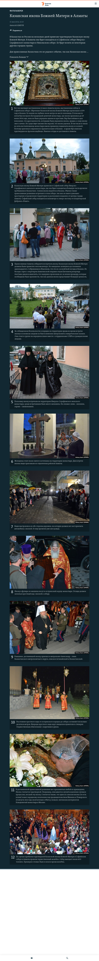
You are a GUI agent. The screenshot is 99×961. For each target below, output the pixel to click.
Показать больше (19, 57)
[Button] (16, 31)
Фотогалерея (16, 11)
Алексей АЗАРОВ (17, 25)
